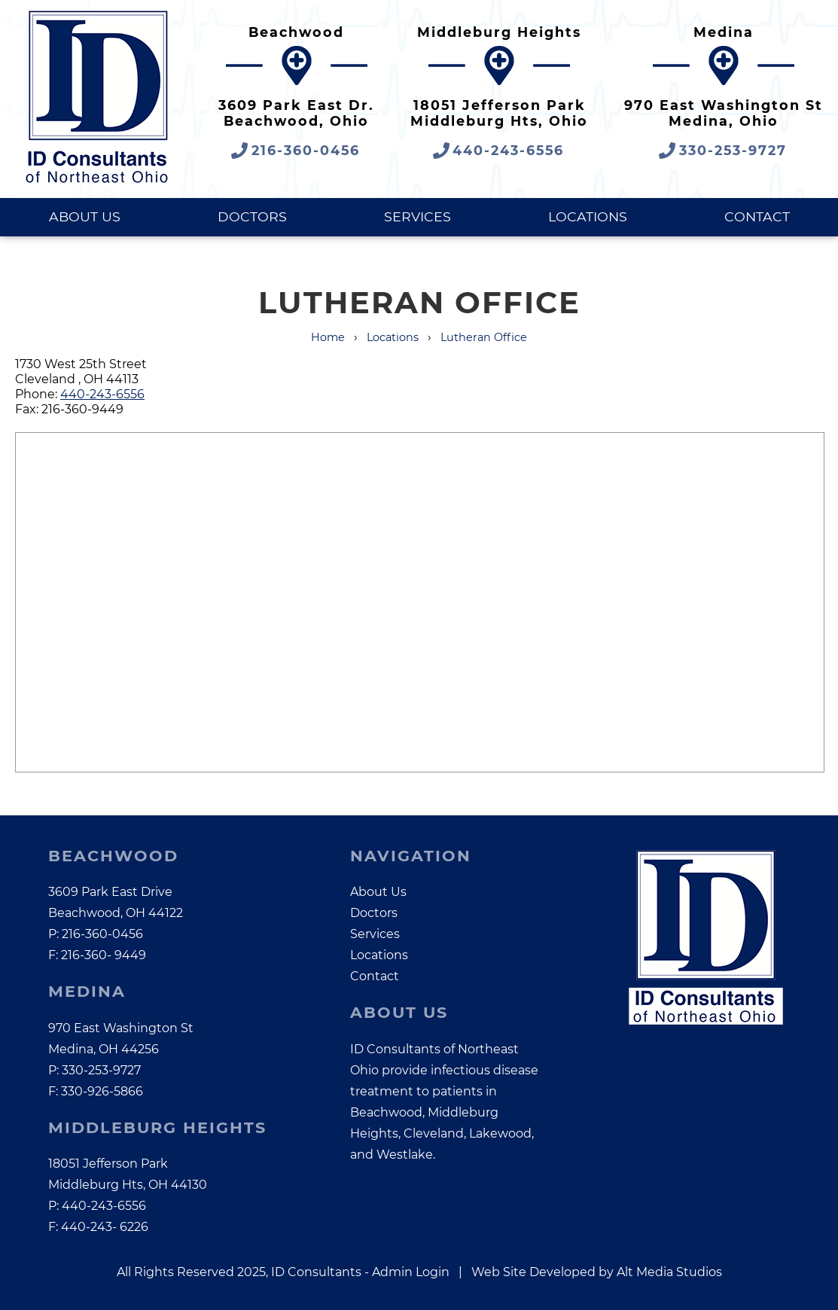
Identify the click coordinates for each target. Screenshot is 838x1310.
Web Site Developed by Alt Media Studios (596, 1272)
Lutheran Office (483, 337)
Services (417, 216)
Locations (587, 216)
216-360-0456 (102, 934)
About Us (84, 216)
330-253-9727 (101, 1070)
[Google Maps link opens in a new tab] (296, 87)
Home (328, 337)
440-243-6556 (102, 394)
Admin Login (410, 1272)
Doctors (252, 216)
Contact (757, 216)
